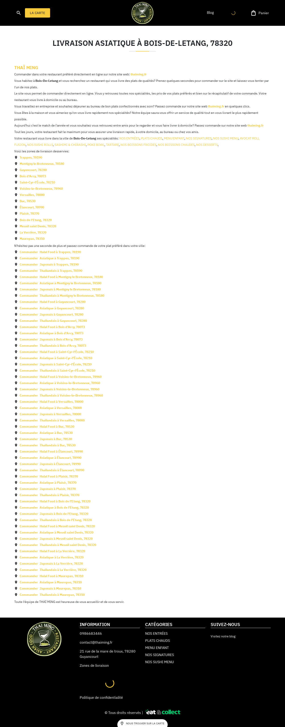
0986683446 (91, 633)
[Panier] (260, 13)
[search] (18, 13)
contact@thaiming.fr (96, 642)
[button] (210, 12)
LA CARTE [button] (37, 13)
